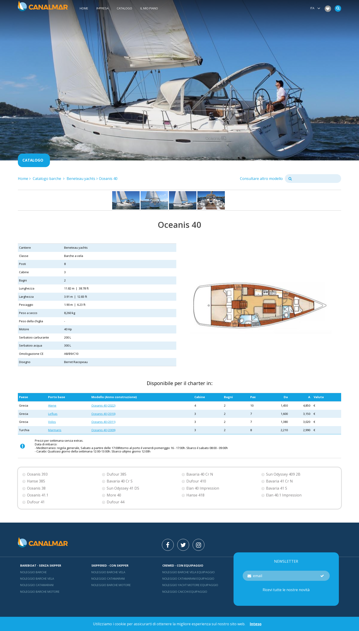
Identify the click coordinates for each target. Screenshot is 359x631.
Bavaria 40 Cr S (120, 481)
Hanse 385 (36, 481)
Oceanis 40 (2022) (103, 405)
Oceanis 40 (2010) (103, 414)
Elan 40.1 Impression (284, 495)
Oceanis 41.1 (37, 495)
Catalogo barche (47, 178)
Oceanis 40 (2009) (103, 430)
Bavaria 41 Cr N (279, 481)
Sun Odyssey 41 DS (123, 488)
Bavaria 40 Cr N (199, 474)
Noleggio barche (33, 572)
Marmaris (54, 430)
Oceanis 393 (37, 474)
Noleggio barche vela (37, 578)
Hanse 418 (195, 495)
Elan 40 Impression (202, 488)
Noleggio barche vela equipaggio (188, 572)
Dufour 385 (116, 474)
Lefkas (52, 414)
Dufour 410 (196, 481)
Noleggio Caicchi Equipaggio (184, 592)
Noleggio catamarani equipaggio (188, 578)
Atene (52, 405)
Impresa (102, 8)
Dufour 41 (36, 502)
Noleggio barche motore (40, 592)
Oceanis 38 (36, 488)
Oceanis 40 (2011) (103, 422)
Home (84, 8)
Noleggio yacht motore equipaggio (190, 585)
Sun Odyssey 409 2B (283, 474)
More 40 (114, 495)
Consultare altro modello (261, 178)
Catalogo (124, 8)
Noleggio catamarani (37, 585)
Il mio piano (149, 8)
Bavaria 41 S (276, 488)
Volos (52, 422)
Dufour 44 (115, 502)
